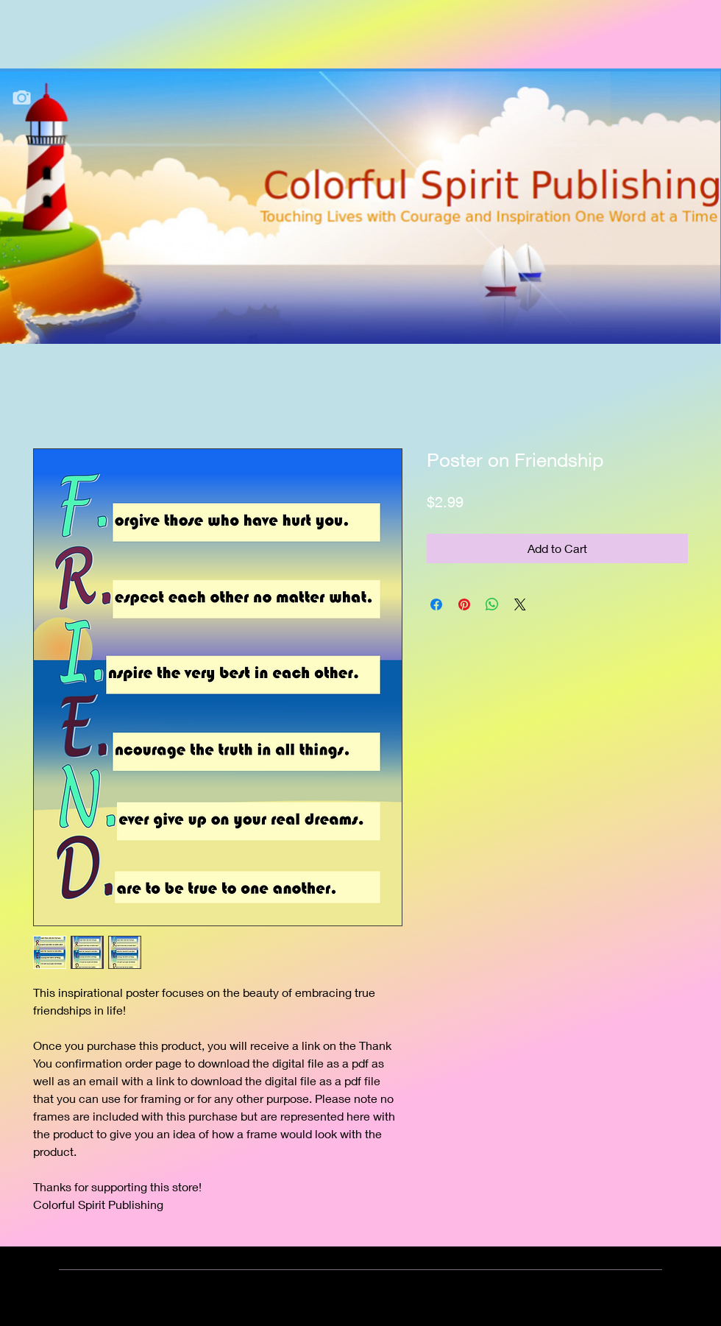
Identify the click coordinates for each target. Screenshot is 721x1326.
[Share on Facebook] (436, 604)
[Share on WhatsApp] (492, 604)
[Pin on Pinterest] (464, 604)
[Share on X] (520, 604)
